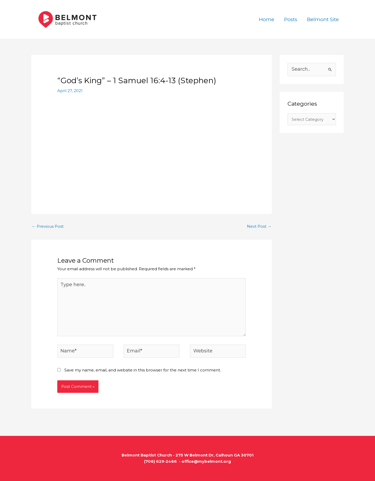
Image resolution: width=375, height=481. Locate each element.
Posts (290, 19)
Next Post (259, 226)
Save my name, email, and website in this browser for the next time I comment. (142, 370)
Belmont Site (323, 19)
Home (266, 19)
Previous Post (48, 226)
